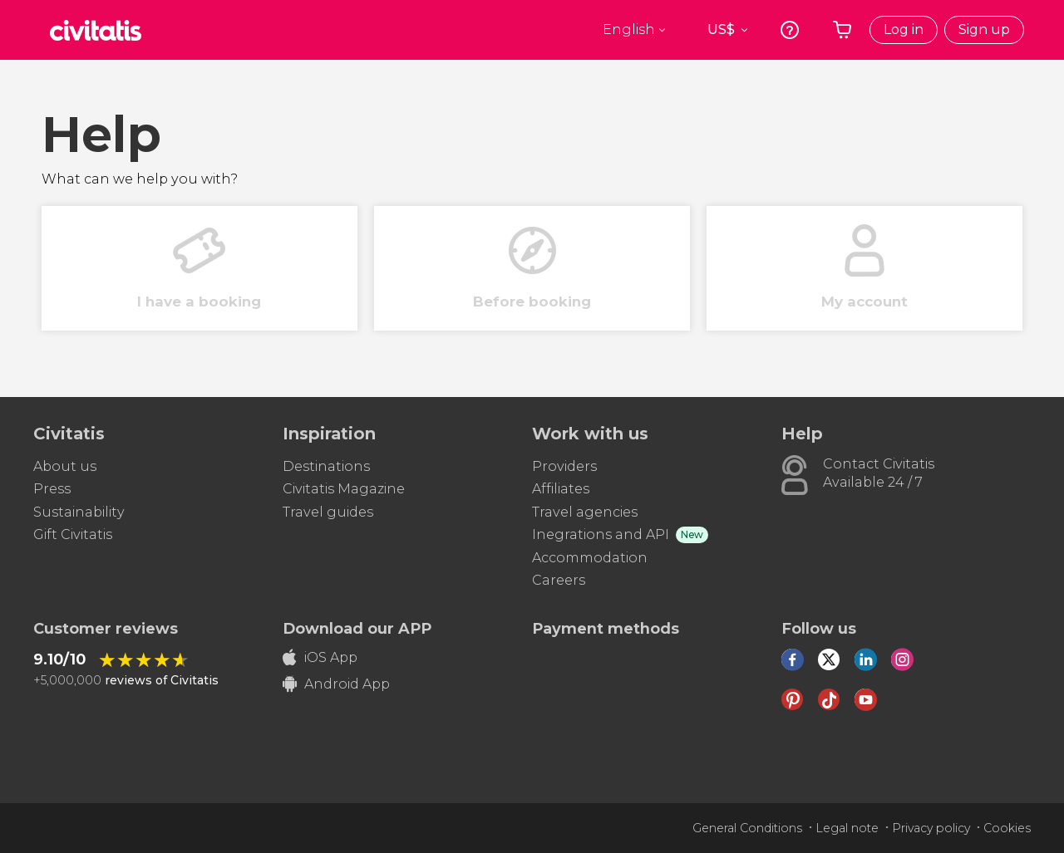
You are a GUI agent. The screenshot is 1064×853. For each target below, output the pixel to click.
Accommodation (590, 558)
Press (52, 489)
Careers (558, 580)
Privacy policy (931, 828)
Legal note (847, 828)
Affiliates (560, 489)
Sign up (984, 29)
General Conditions (747, 828)
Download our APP (357, 629)
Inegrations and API (600, 534)
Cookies (1007, 828)
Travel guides (328, 512)
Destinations (326, 466)
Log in (904, 29)
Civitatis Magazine (344, 489)
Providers (564, 466)
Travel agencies (585, 512)
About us (64, 466)
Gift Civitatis (72, 534)
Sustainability (79, 512)
